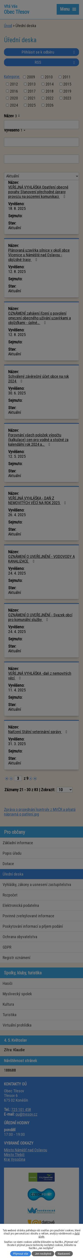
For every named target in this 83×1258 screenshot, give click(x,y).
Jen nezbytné (43, 1253)
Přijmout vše (20, 1253)
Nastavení (64, 1253)
